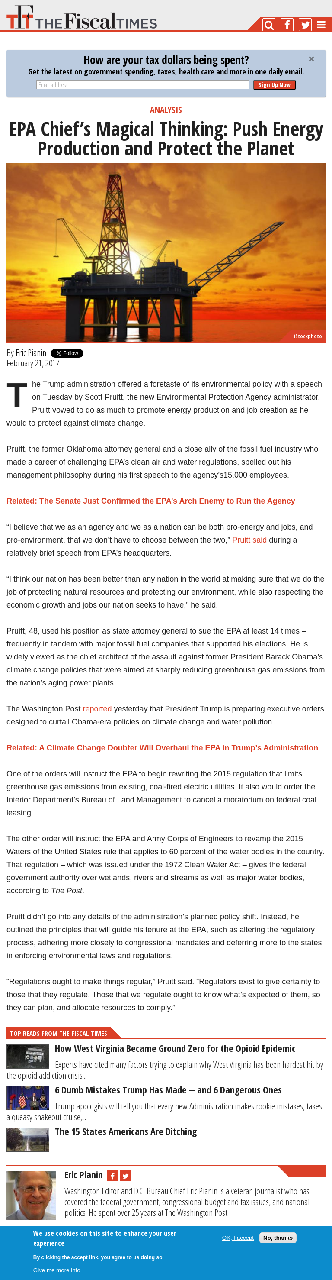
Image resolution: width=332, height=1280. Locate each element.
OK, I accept (238, 1238)
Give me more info (56, 1270)
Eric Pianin (31, 352)
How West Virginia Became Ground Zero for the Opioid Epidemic (175, 1047)
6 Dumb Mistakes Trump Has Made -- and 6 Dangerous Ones (168, 1089)
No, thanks (278, 1238)
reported (97, 709)
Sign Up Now (274, 85)
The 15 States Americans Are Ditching (126, 1131)
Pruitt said (249, 540)
